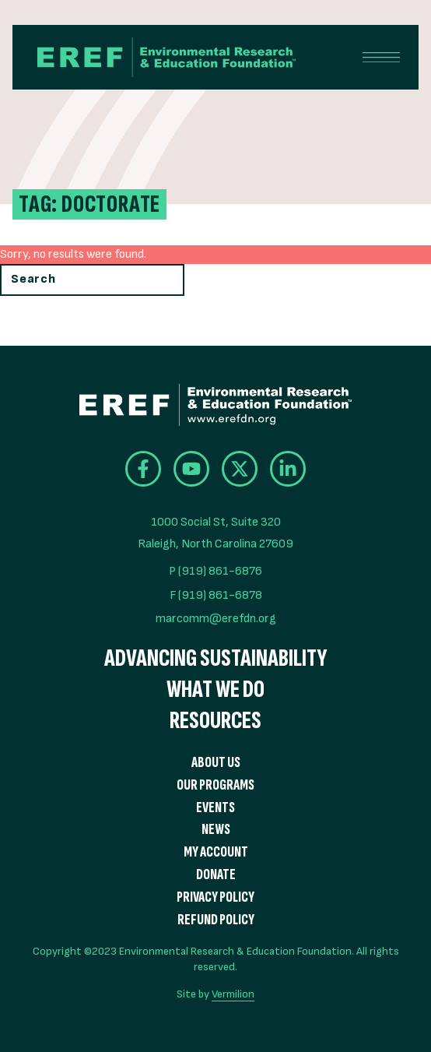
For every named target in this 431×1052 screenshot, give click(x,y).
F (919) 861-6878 (216, 595)
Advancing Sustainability (215, 658)
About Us (215, 763)
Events (215, 808)
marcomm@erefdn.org (216, 618)
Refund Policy (215, 920)
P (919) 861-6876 (215, 571)
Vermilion (233, 994)
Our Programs (215, 785)
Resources (215, 721)
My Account (216, 852)
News (215, 830)
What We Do (215, 689)
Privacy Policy (215, 897)
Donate (216, 875)
